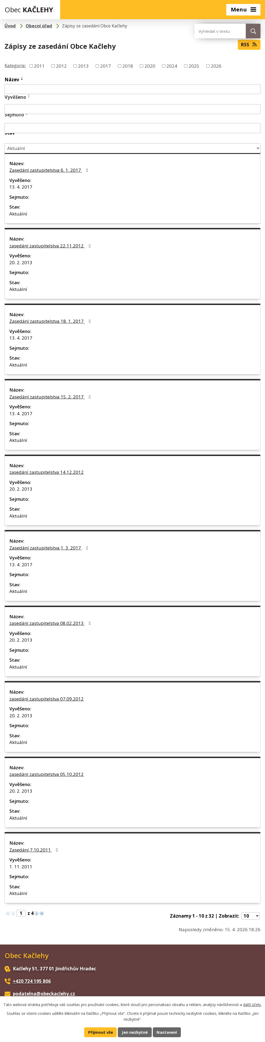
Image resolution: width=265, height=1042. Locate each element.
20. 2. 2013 (20, 262)
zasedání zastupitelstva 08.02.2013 (51, 623)
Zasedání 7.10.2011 (34, 850)
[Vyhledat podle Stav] (132, 148)
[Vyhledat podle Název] (132, 89)
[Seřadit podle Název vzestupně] (22, 77)
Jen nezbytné (135, 1032)
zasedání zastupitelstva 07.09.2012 (46, 699)
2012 (61, 66)
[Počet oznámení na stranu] (250, 915)
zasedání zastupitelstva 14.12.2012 (46, 472)
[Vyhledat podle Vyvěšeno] (132, 109)
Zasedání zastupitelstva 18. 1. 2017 (51, 321)
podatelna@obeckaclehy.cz (44, 994)
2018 (127, 66)
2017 (105, 66)
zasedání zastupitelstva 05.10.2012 (46, 774)
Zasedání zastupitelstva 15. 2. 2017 (51, 397)
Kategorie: (15, 65)
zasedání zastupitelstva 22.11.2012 (51, 246)
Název (12, 79)
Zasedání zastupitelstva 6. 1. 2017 (49, 170)
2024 (171, 66)
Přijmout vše (100, 1032)
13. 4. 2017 (20, 187)
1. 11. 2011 (20, 867)
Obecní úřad (39, 26)
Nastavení (167, 1032)
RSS (249, 44)
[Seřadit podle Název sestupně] (22, 79)
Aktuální (18, 214)
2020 (150, 66)
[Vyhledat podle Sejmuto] (132, 128)
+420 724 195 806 (32, 981)
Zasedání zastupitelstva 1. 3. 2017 (49, 548)
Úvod (10, 26)
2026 (216, 66)
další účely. (252, 1004)
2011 (39, 66)
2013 (83, 66)
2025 (194, 66)
